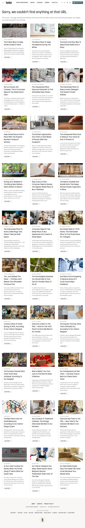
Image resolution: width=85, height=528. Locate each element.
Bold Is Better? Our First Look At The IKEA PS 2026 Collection (42, 374)
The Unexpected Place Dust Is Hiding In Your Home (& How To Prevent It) (70, 137)
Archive (39, 504)
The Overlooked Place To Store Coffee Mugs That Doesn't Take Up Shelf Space (13, 233)
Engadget (13, 512)
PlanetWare (71, 512)
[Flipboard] (67, 3)
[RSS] (70, 3)
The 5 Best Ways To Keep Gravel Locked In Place (13, 43)
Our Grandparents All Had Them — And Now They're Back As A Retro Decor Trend (70, 375)
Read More (7, 57)
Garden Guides (39, 512)
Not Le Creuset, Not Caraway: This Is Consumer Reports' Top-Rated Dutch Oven (14, 91)
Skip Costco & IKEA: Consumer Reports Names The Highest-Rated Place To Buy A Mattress (42, 186)
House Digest (47, 512)
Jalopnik (19, 512)
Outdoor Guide (62, 512)
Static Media (33, 506)
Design (32, 2)
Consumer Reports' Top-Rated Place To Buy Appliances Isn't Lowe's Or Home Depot (42, 233)
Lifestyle (55, 2)
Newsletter (77, 2)
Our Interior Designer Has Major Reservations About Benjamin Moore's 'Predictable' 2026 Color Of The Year (42, 471)
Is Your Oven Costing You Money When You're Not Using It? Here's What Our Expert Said (13, 470)
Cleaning (40, 2)
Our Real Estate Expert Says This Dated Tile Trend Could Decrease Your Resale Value (70, 470)
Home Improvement (22, 2)
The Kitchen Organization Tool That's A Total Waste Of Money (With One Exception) (41, 138)
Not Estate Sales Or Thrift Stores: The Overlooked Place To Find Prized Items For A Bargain (70, 233)
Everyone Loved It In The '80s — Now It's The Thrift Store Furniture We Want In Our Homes (42, 328)
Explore (31, 512)
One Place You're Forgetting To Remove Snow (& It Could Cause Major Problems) (70, 280)
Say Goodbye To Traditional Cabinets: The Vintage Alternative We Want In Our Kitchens (42, 423)
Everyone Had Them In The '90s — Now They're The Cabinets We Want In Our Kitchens (70, 423)
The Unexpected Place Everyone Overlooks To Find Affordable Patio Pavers (42, 89)
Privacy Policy (48, 504)
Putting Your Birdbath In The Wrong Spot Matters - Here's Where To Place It (14, 184)
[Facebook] (62, 3)
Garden (47, 2)
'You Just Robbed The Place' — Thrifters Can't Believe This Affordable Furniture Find (13, 280)
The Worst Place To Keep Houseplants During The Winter (41, 44)
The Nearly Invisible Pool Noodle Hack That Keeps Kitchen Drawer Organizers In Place (70, 186)
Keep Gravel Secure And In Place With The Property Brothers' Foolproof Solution (14, 138)
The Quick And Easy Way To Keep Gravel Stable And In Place (70, 44)
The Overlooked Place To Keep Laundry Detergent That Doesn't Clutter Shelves (69, 91)
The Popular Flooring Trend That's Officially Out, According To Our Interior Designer (70, 328)
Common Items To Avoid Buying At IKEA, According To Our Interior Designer (14, 326)
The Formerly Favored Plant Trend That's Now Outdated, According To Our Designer (14, 375)
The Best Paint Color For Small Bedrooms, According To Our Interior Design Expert (13, 423)
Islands (54, 512)
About (33, 504)
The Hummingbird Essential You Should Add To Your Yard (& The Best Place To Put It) (42, 280)
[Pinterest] (65, 3)
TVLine (25, 512)
